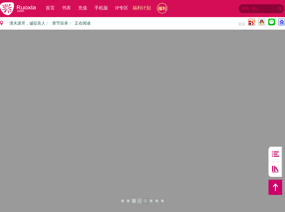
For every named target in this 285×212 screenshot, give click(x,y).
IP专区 (121, 7)
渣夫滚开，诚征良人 (27, 23)
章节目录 (60, 23)
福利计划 (142, 7)
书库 (66, 7)
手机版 (101, 7)
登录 (241, 24)
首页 (50, 7)
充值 (82, 7)
